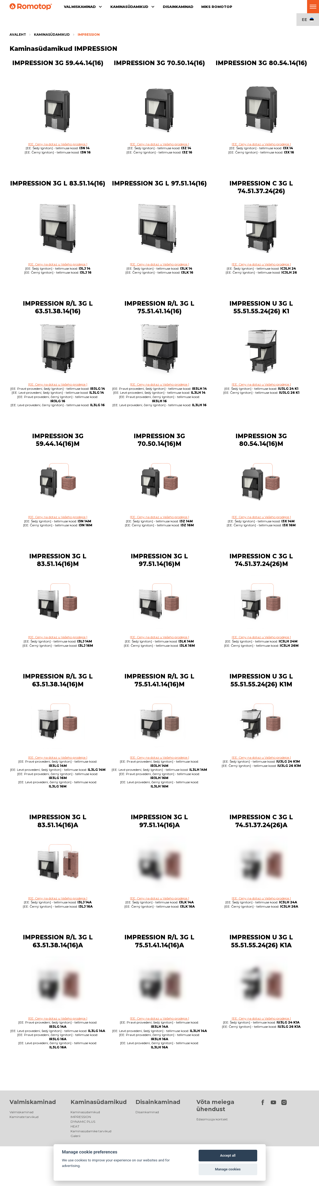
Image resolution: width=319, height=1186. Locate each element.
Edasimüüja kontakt (212, 1119)
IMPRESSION (89, 35)
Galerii (75, 1136)
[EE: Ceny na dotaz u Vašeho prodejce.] (57, 144)
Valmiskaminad (33, 1102)
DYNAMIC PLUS (83, 1122)
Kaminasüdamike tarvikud (91, 1131)
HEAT (75, 1126)
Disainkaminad (158, 1102)
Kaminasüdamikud (52, 35)
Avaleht (18, 35)
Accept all (227, 1155)
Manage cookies (228, 1169)
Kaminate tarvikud (24, 1117)
